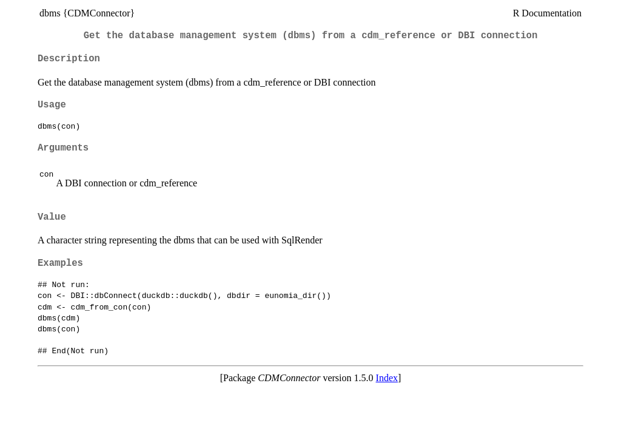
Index (387, 378)
